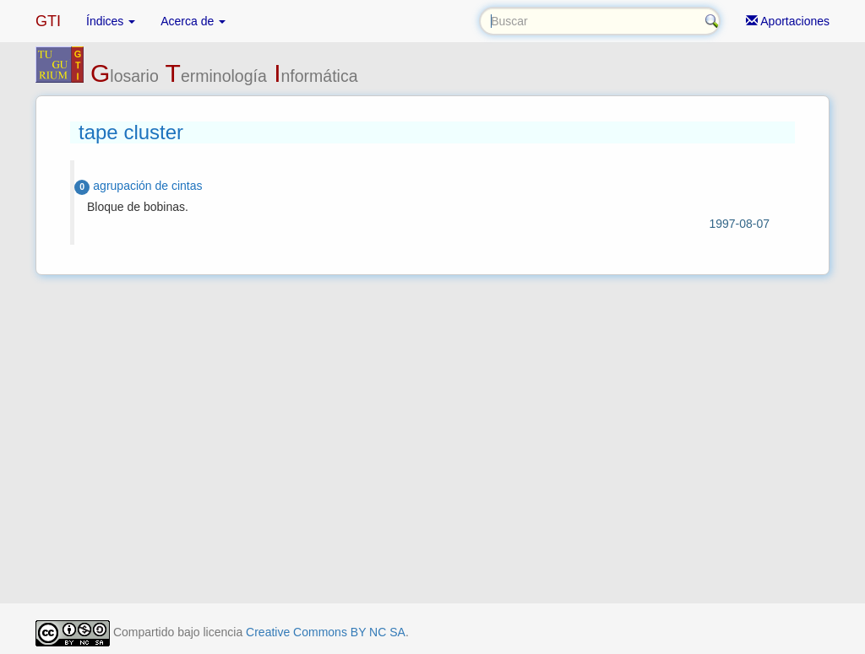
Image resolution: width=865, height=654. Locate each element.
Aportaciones (788, 21)
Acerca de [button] (193, 21)
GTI (48, 21)
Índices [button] (110, 21)
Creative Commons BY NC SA (325, 632)
